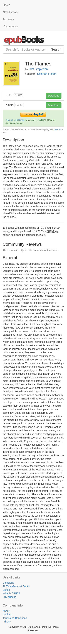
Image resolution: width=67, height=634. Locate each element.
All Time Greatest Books (16, 586)
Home (6, 5)
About (6, 611)
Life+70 (56, 129)
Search (56, 49)
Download (53, 95)
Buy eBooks (9, 597)
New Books (10, 12)
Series (6, 589)
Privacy (7, 621)
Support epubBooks (15, 120)
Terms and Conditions (15, 618)
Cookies (7, 614)
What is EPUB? (11, 593)
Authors (8, 19)
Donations (8, 582)
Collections (11, 26)
